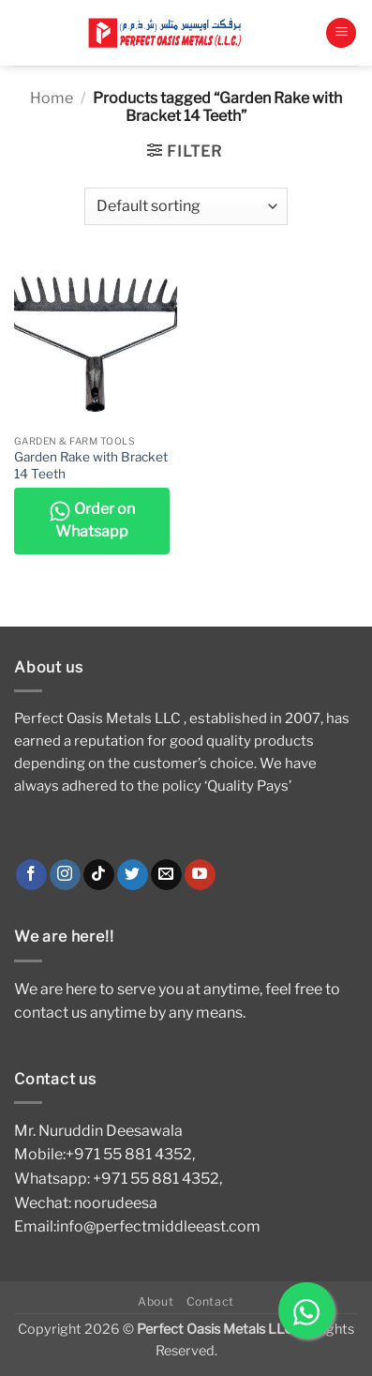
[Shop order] (186, 206)
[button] (341, 33)
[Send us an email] (166, 875)
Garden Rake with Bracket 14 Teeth (91, 465)
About (155, 1301)
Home (51, 98)
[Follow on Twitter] (132, 875)
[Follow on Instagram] (65, 875)
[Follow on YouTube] (200, 875)
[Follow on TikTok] (98, 875)
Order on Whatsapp (92, 520)
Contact (210, 1301)
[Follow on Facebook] (31, 875)
